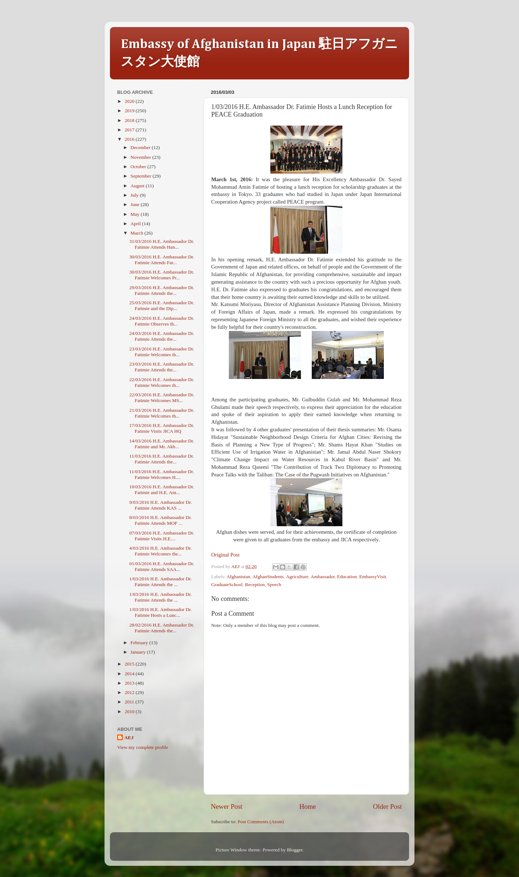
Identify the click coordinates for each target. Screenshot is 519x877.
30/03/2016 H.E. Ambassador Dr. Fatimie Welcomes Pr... (161, 274)
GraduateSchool (227, 584)
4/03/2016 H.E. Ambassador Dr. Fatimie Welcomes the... (160, 551)
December (141, 147)
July (135, 195)
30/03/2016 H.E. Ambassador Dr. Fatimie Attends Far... (161, 259)
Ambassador (323, 576)
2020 (130, 101)
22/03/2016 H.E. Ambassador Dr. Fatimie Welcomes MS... (161, 397)
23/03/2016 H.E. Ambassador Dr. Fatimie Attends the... (161, 366)
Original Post (225, 555)
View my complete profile (142, 747)
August (138, 185)
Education (347, 576)
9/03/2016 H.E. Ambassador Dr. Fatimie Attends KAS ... (160, 505)
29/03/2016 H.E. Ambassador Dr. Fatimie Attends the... (161, 290)
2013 (130, 683)
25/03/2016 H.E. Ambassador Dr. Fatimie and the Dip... (161, 305)
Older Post (387, 806)
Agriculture (297, 576)
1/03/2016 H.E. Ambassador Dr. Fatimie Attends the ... (160, 581)
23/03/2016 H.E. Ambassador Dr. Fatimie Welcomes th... (161, 351)
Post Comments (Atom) (261, 821)
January (138, 652)
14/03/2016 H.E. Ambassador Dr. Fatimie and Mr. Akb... (161, 443)
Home (308, 806)
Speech (274, 584)
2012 (130, 692)
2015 (130, 664)
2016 (130, 139)
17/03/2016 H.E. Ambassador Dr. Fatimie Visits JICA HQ (161, 428)
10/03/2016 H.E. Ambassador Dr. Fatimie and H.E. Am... (161, 489)
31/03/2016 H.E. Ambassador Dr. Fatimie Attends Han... (161, 244)
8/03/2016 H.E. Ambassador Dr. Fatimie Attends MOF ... (160, 520)
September (141, 176)
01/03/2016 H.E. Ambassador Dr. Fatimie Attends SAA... (161, 566)
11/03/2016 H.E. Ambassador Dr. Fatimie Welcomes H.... (161, 474)
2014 (130, 673)
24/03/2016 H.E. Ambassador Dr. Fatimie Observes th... (161, 321)
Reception (255, 584)
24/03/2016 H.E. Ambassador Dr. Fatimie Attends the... (161, 336)
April (136, 223)
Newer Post (227, 806)
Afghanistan (238, 576)
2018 (130, 120)
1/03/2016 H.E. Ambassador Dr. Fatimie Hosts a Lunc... (160, 612)
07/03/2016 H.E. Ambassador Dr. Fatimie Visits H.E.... (161, 535)
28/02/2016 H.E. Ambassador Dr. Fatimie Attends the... (161, 627)
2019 (130, 110)
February (139, 642)
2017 (130, 129)
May (135, 214)
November (141, 157)
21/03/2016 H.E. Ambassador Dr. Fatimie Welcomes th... (161, 413)
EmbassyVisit (372, 576)
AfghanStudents (268, 576)
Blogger (294, 849)
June (135, 204)
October (138, 166)
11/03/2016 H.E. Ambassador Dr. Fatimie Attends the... (161, 458)
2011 (130, 701)
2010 (130, 711)
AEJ (129, 737)
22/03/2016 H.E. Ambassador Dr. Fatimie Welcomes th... (161, 382)
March (137, 233)
